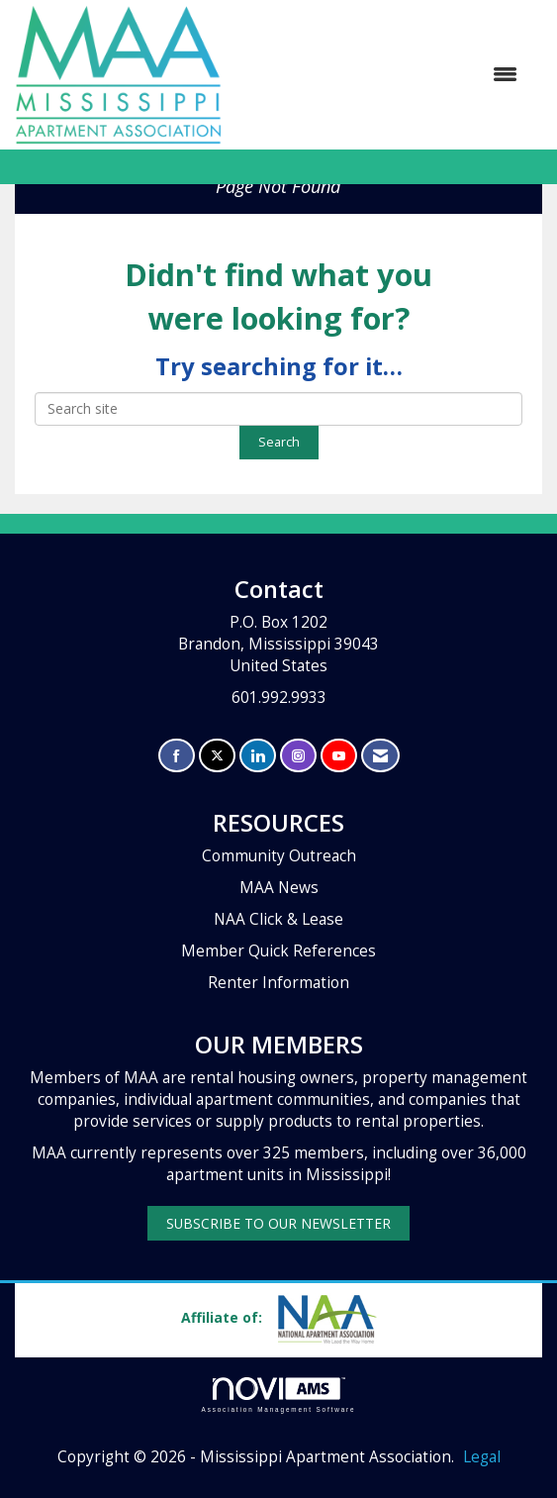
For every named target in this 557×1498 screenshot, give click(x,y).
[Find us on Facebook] (176, 756)
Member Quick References (278, 951)
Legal (482, 1457)
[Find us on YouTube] (339, 756)
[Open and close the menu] (379, 74)
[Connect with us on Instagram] (298, 756)
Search (279, 442)
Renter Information (278, 982)
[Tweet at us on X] (217, 756)
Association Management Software (279, 1394)
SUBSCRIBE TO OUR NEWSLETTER (278, 1223)
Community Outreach (279, 856)
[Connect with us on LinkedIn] (257, 756)
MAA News (279, 887)
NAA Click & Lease (278, 919)
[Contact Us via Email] (380, 756)
